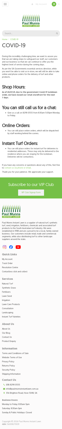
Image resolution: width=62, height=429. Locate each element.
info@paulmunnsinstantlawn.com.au (20, 388)
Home (4, 39)
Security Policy (8, 370)
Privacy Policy (8, 361)
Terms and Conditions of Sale (15, 353)
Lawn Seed (7, 296)
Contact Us (7, 337)
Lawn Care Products (11, 304)
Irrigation (6, 300)
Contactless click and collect (14, 271)
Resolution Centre (10, 267)
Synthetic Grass (9, 288)
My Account (38, 4)
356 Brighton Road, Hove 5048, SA (19, 393)
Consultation (7, 308)
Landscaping (7, 312)
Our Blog (6, 333)
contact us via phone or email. (18, 168)
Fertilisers (6, 292)
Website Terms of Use (12, 357)
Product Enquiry (9, 341)
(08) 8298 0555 (11, 384)
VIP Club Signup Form (31, 192)
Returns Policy (8, 365)
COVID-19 (14, 39)
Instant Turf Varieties (11, 316)
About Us (6, 329)
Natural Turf (7, 283)
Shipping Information (11, 374)
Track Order (7, 263)
